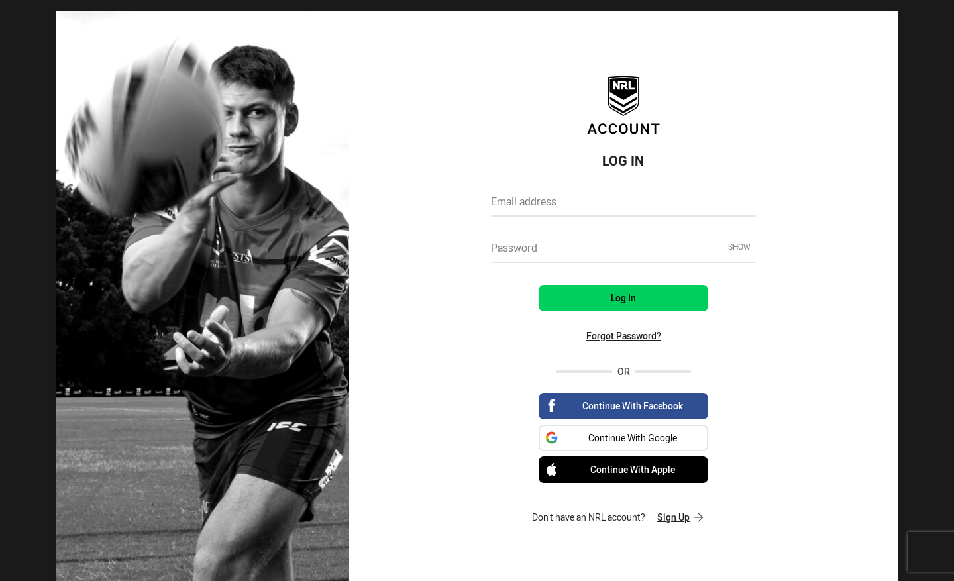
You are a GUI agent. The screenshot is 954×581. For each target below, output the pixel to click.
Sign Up (680, 517)
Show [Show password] (739, 246)
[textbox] (623, 206)
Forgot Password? (623, 335)
